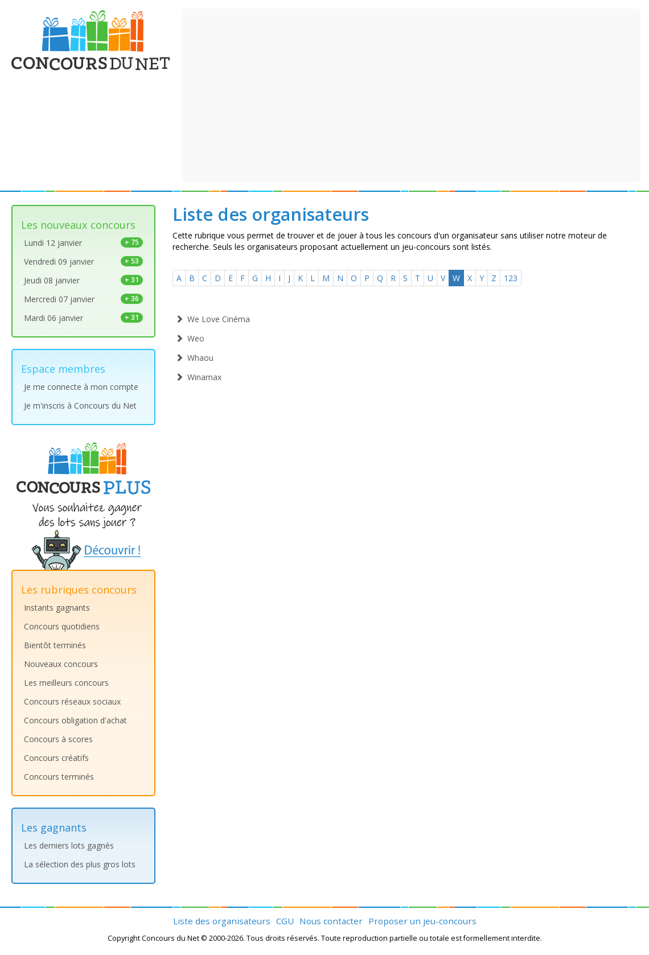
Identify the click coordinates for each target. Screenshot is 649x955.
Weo (189, 338)
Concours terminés (59, 776)
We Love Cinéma (212, 319)
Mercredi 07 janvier (83, 299)
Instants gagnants (57, 607)
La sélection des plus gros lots (79, 864)
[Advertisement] (411, 94)
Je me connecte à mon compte (81, 386)
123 (510, 278)
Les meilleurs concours (66, 682)
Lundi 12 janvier (83, 242)
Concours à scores (58, 739)
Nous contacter (331, 921)
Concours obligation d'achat (75, 720)
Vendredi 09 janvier (83, 261)
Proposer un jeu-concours (422, 921)
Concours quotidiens (62, 626)
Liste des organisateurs (221, 921)
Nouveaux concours (61, 663)
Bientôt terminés (55, 645)
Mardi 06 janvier (83, 317)
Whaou (194, 357)
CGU (285, 921)
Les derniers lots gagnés (69, 845)
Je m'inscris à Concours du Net (80, 405)
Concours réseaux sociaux (72, 701)
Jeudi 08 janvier (83, 280)
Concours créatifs (56, 757)
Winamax (198, 377)
